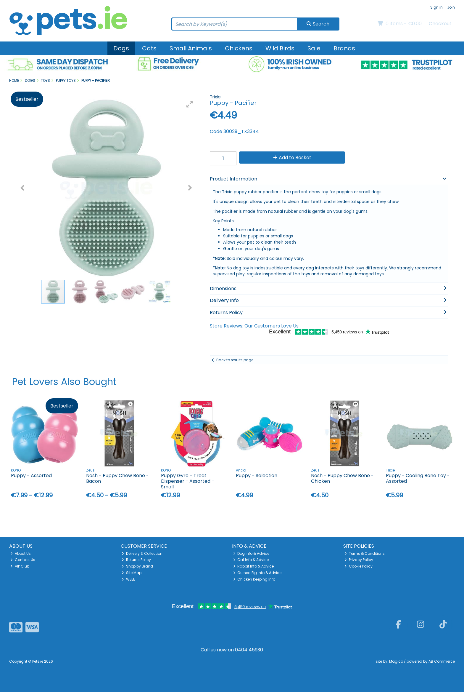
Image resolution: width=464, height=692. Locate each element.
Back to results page (234, 359)
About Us (20, 553)
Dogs (121, 48)
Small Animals (191, 48)
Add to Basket (292, 157)
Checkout (440, 23)
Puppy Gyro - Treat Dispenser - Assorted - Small (187, 481)
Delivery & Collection (142, 553)
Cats (149, 48)
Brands (344, 48)
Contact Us (22, 559)
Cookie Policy (358, 566)
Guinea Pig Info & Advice (257, 572)
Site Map (131, 572)
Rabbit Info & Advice (253, 566)
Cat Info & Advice (251, 559)
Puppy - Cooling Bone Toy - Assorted (418, 478)
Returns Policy (136, 559)
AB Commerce (441, 661)
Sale (313, 48)
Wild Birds (279, 48)
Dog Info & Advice (251, 553)
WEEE (128, 579)
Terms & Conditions (364, 553)
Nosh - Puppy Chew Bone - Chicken (342, 478)
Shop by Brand (137, 566)
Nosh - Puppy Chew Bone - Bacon (117, 478)
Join (451, 7)
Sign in (436, 7)
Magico (396, 661)
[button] (189, 104)
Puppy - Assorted (31, 475)
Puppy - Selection (256, 475)
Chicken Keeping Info (254, 579)
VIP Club (19, 566)
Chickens (238, 48)
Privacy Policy (358, 559)
